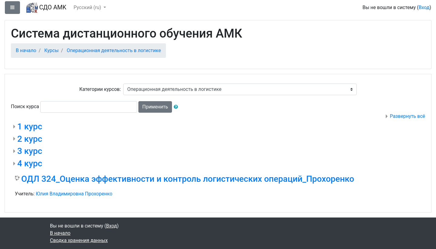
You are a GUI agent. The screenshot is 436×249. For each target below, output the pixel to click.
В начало (26, 50)
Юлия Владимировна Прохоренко (74, 194)
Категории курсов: (100, 89)
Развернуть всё (407, 116)
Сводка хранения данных (79, 240)
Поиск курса (25, 106)
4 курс (29, 163)
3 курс (29, 151)
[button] (177, 107)
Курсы (51, 50)
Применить (155, 107)
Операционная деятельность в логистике (114, 50)
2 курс (29, 139)
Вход (423, 7)
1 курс (29, 126)
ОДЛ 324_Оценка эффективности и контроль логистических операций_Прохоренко (187, 179)
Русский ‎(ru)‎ (88, 7)
